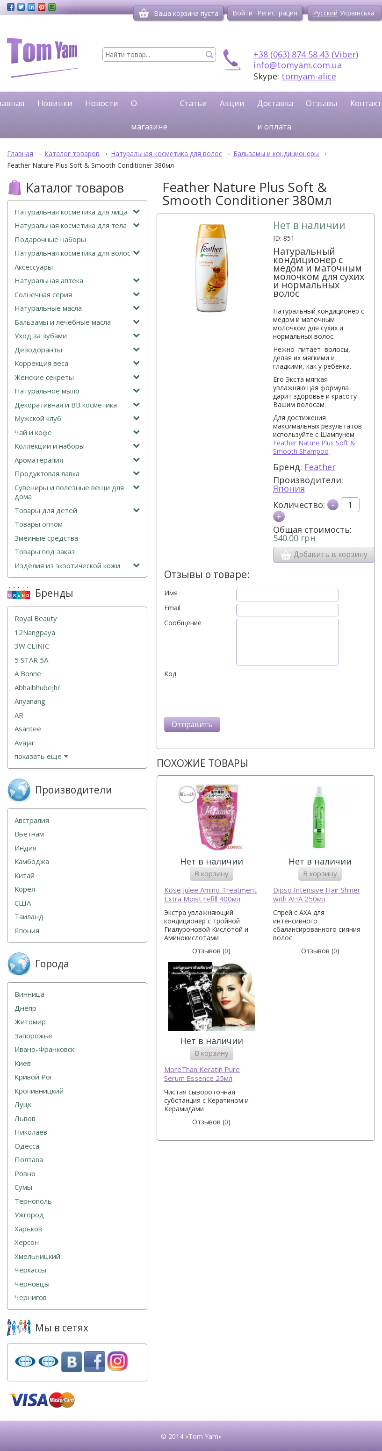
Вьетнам (29, 833)
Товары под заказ (44, 551)
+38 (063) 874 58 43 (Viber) (305, 54)
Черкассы (30, 1269)
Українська (357, 12)
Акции (232, 103)
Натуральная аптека (77, 280)
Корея (24, 889)
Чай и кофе (77, 432)
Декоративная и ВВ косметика (77, 404)
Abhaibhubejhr (37, 687)
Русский (325, 12)
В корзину (212, 873)
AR (18, 715)
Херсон (26, 1242)
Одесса (26, 1146)
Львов (25, 1118)
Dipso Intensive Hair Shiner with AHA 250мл (316, 895)
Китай (24, 875)
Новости (101, 103)
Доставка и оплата (275, 115)
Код (170, 674)
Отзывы (322, 103)
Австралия (31, 820)
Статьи (193, 103)
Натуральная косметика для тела (77, 225)
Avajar (24, 742)
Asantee (27, 728)
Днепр (25, 1008)
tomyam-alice (308, 76)
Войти (242, 12)
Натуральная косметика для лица (77, 211)
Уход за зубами (77, 335)
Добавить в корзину (324, 555)
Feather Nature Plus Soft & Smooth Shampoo (314, 447)
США (22, 903)
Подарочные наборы (50, 239)
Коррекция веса (77, 363)
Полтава (28, 1159)
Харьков (28, 1228)
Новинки (54, 103)
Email (172, 608)
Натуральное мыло (77, 390)
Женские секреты (77, 377)
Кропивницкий (39, 1090)
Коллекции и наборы (77, 446)
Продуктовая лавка (77, 473)
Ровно (25, 1173)
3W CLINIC (31, 646)
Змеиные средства (46, 538)
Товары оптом (38, 524)
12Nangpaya (34, 632)
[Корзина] (143, 13)
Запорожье (33, 1035)
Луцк (22, 1104)
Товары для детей (77, 510)
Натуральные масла (77, 308)
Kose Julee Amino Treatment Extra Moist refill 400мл (210, 895)
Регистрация (277, 12)
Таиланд (28, 916)
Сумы (23, 1187)
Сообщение (183, 623)
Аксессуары (33, 267)
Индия (25, 847)
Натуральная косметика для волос (77, 253)
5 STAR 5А (31, 660)
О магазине (149, 115)
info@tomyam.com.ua (297, 65)
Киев (22, 1063)
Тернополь (33, 1201)
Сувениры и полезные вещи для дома (77, 492)
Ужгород (29, 1214)
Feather (320, 466)
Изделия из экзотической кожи (77, 565)
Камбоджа (31, 861)
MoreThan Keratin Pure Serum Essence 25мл (202, 1074)
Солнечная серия (77, 294)
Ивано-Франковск (44, 1049)
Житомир (30, 1021)
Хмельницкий (37, 1256)
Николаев (30, 1132)
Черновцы (32, 1283)
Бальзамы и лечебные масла (77, 322)
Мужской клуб (77, 418)
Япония (289, 488)
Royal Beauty (35, 618)
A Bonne (27, 673)
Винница (29, 994)
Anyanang (29, 701)
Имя (171, 593)
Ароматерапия (77, 460)
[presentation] (235, 696)
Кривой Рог (33, 1076)
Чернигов (30, 1297)
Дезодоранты (77, 349)
